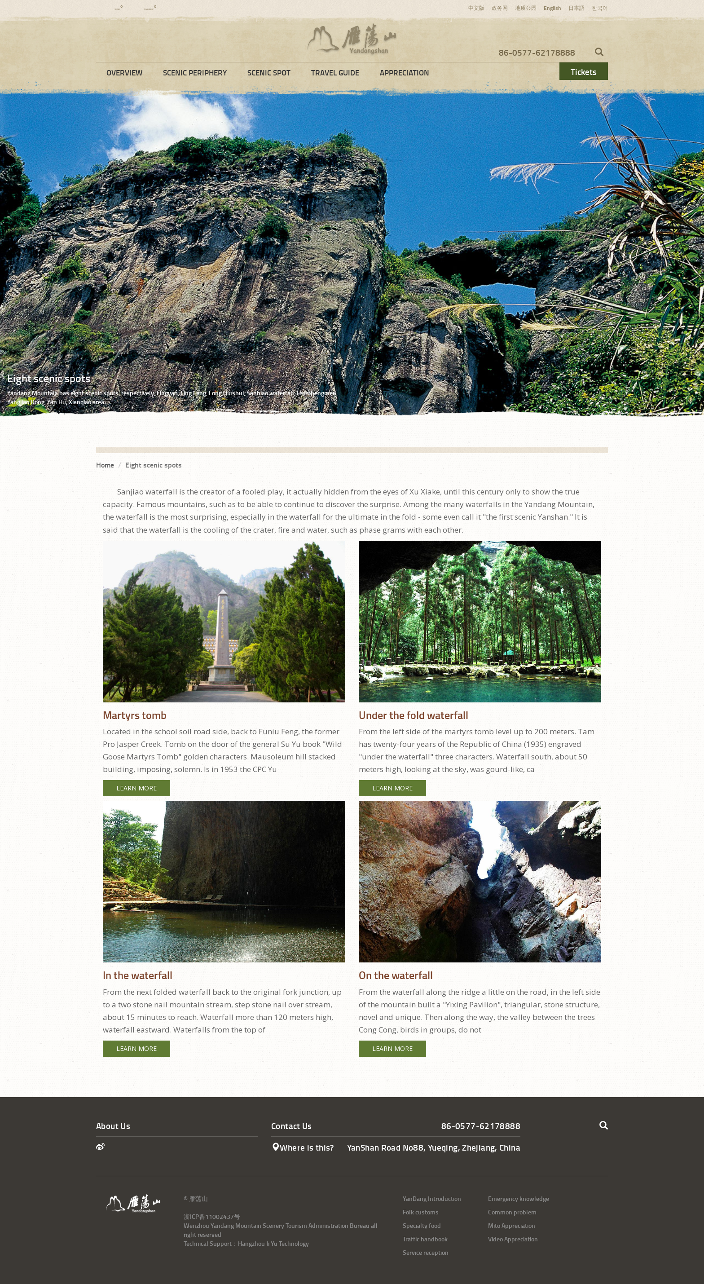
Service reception (426, 1252)
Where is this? (302, 1147)
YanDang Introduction (432, 1198)
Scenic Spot (268, 72)
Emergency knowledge (518, 1198)
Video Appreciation (513, 1239)
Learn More (136, 788)
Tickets (584, 72)
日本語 (576, 8)
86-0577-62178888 (537, 52)
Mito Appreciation (511, 1225)
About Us (113, 1126)
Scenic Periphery (195, 72)
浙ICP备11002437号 (212, 1216)
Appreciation (404, 72)
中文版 (476, 8)
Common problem (512, 1212)
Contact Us (291, 1126)
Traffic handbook (425, 1239)
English (552, 8)
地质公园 (526, 8)
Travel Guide (335, 72)
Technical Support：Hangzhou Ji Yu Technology (246, 1243)
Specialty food (422, 1225)
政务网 (500, 8)
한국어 (600, 8)
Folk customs (421, 1212)
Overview (124, 72)
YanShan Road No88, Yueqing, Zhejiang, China (433, 1147)
